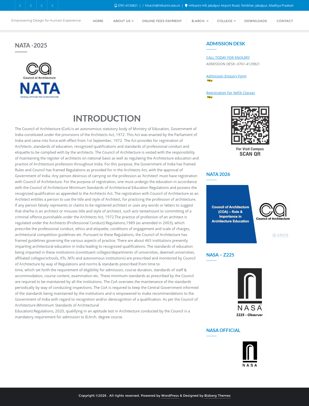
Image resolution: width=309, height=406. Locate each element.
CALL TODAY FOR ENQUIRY (228, 57)
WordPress (170, 395)
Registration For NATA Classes (230, 92)
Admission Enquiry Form (226, 76)
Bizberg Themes (217, 395)
